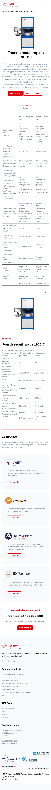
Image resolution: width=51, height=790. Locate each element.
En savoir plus (14, 482)
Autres (4, 695)
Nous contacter (15, 93)
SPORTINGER (43, 769)
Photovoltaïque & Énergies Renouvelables (16, 692)
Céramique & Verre (8, 689)
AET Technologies (8, 708)
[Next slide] (48, 293)
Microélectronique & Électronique (13, 674)
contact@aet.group (9, 741)
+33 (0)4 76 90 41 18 (9, 743)
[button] (25, 360)
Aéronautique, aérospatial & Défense (14, 683)
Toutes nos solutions (32, 93)
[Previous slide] (45, 293)
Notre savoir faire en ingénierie (15, 64)
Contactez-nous (25, 628)
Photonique (6, 677)
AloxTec (4, 714)
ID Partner (5, 717)
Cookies (11, 777)
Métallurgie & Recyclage (10, 680)
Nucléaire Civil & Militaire (10, 686)
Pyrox (4, 711)
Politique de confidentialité (31, 774)
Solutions (10, 11)
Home (4, 11)
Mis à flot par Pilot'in (9, 779)
